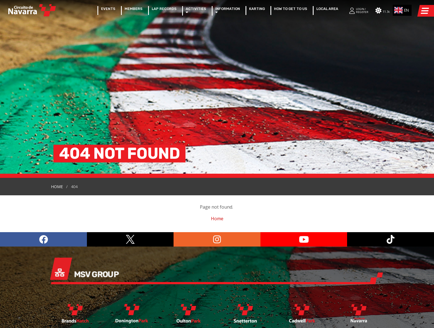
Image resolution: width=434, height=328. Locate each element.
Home (57, 91)
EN (401, 10)
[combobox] (402, 10)
